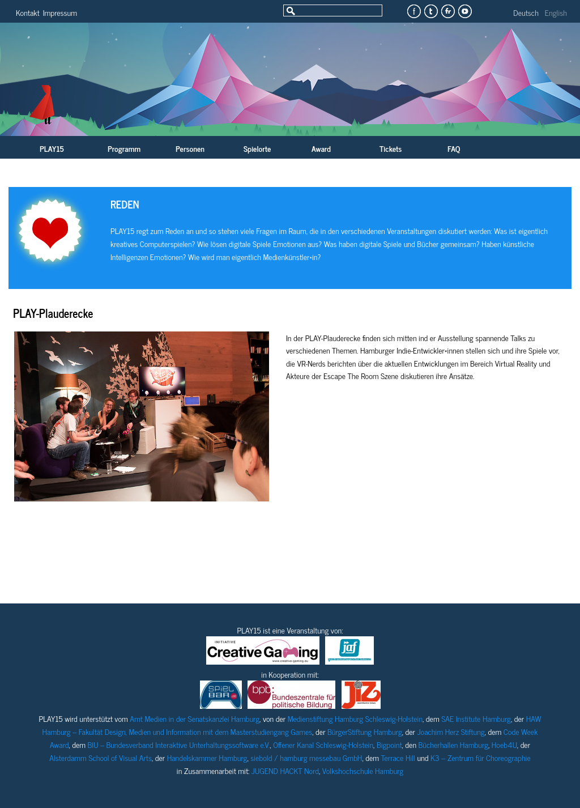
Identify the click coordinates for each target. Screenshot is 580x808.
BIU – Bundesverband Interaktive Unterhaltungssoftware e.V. (179, 744)
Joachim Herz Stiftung (450, 731)
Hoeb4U (504, 744)
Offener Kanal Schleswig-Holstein (323, 744)
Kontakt (28, 12)
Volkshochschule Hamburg (362, 770)
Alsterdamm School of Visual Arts (100, 757)
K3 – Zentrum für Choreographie (480, 757)
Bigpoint (389, 744)
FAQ (453, 148)
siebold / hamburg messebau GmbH (306, 757)
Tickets (390, 148)
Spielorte (257, 148)
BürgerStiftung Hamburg (364, 731)
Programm (124, 148)
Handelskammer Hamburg (207, 757)
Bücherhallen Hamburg (453, 744)
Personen (190, 148)
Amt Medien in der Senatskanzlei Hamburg (194, 718)
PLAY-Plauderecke (53, 313)
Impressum (60, 12)
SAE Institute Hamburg (476, 718)
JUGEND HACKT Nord (285, 770)
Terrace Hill (398, 757)
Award (321, 148)
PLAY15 (52, 148)
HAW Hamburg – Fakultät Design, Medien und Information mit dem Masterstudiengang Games (291, 725)
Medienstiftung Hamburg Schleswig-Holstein (355, 718)
